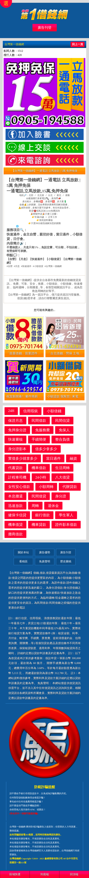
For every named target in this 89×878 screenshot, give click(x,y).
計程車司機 (17, 480)
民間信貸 (62, 423)
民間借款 (39, 423)
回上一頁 (77, 44)
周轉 (35, 508)
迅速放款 (15, 508)
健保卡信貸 (17, 517)
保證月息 (15, 423)
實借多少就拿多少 (22, 461)
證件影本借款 (66, 527)
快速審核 (15, 442)
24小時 (40, 480)
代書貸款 (15, 470)
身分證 (60, 498)
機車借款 (39, 470)
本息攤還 (15, 498)
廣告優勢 (44, 554)
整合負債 (62, 442)
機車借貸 (15, 527)
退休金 (53, 508)
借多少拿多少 (46, 451)
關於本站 (23, 554)
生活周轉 (62, 470)
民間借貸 (39, 498)
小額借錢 (54, 413)
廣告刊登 (45, 27)
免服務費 (42, 432)
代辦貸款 (69, 489)
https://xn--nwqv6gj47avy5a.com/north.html (46, 228)
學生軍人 (66, 517)
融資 (73, 461)
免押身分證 (17, 432)
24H (11, 413)
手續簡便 (39, 442)
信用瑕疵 (30, 413)
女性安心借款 (19, 489)
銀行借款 (42, 517)
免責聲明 (44, 563)
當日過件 (53, 461)
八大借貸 (62, 480)
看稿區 (23, 563)
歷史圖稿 (65, 563)
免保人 (64, 432)
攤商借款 (15, 536)
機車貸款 (39, 527)
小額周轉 (46, 489)
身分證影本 (17, 451)
